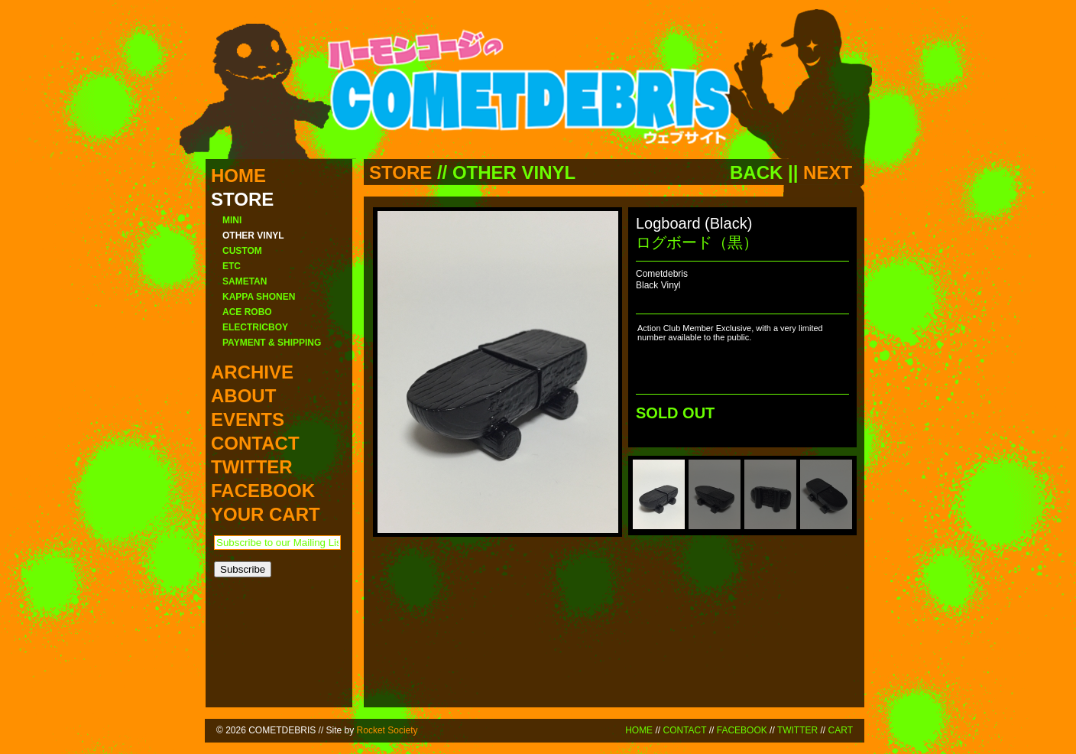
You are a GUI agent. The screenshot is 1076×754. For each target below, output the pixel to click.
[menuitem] (659, 494)
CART (840, 730)
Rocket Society (387, 730)
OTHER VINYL (513, 172)
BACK (756, 172)
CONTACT (684, 730)
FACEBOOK (742, 730)
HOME (639, 730)
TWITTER (797, 730)
